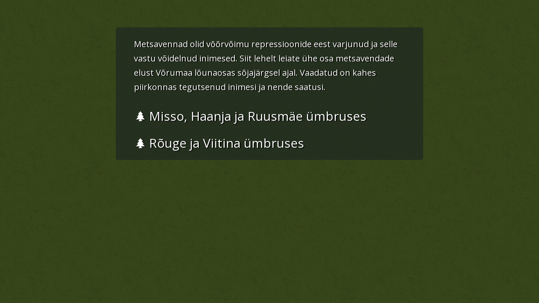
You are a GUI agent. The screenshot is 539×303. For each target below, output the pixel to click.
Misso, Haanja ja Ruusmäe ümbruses (250, 116)
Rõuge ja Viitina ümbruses (219, 143)
